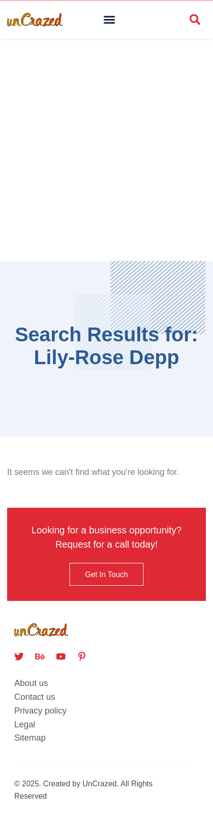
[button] (109, 19)
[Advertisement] (106, 149)
